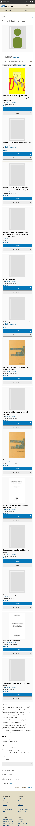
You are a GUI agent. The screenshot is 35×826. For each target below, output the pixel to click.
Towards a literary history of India (15, 595)
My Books (8, 10)
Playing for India (9, 279)
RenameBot (30, 15)
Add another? (16, 57)
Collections (21, 807)
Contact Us (21, 821)
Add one (11, 783)
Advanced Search (23, 809)
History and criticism (8, 707)
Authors (20, 803)
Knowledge (27, 730)
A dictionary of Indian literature (14, 460)
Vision (4, 798)
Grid (24, 65)
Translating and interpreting (23, 710)
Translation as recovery (11, 641)
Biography (5, 717)
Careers (5, 805)
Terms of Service (7, 809)
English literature (16, 722)
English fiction (6, 722)
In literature (6, 727)
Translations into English (23, 712)
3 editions (6, 106)
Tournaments (6, 733)
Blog (4, 807)
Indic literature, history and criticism (12, 730)
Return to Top (22, 811)
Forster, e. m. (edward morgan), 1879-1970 (14, 725)
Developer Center (8, 819)
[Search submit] (27, 6)
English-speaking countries (10, 741)
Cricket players (14, 717)
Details (18, 65)
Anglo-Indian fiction (20, 715)
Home (19, 798)
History (31, 17)
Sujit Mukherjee (10, 102)
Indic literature (19, 707)
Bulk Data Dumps (8, 823)
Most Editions (8, 65)
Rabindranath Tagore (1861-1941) (11, 750)
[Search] (16, 61)
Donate (19, 2)
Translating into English (9, 712)
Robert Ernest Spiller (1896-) (10, 753)
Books (19, 801)
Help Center (21, 819)
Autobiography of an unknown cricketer (17, 322)
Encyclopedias (23, 720)
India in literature (20, 727)
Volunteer (5, 801)
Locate (17, 109)
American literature (8, 715)
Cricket (27, 707)
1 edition (5, 151)
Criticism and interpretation (10, 720)
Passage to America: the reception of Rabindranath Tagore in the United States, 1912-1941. (16, 234)
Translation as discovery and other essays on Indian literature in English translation (16, 98)
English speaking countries (15, 739)
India (12, 727)
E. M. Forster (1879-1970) (9, 748)
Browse (23, 10)
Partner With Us (7, 803)
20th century (6, 759)
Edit (4, 16)
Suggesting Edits (22, 823)
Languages (11, 710)
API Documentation (8, 821)
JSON (32, 787)
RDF (29, 787)
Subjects (20, 805)
